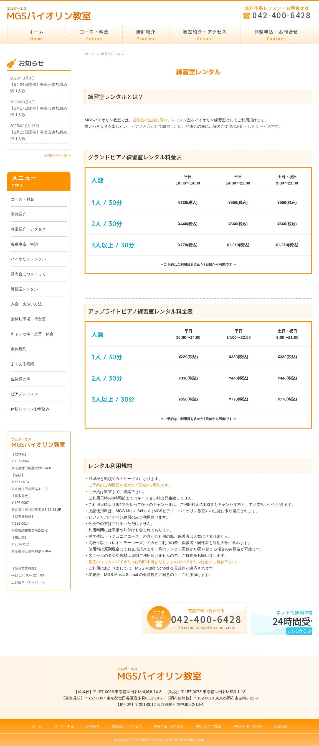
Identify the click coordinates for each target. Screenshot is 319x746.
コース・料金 (94, 34)
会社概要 (280, 726)
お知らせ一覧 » (57, 155)
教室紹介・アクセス (205, 34)
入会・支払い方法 (26, 304)
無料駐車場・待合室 (28, 319)
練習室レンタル (24, 289)
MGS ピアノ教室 (208, 726)
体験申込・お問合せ (276, 34)
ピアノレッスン (24, 394)
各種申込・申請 (24, 244)
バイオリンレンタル (28, 259)
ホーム (36, 34)
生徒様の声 (20, 379)
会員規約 (18, 349)
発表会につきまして (28, 274)
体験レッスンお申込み (30, 409)
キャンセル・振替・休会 (32, 334)
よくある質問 (22, 364)
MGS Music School (247, 726)
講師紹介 (146, 34)
